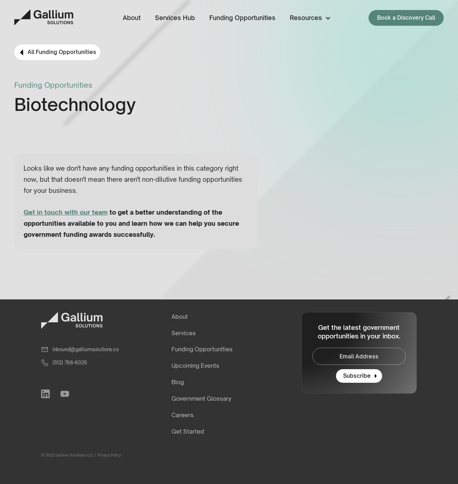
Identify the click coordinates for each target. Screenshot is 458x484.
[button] (309, 18)
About (132, 17)
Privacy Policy (109, 455)
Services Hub (175, 17)
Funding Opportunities (242, 17)
